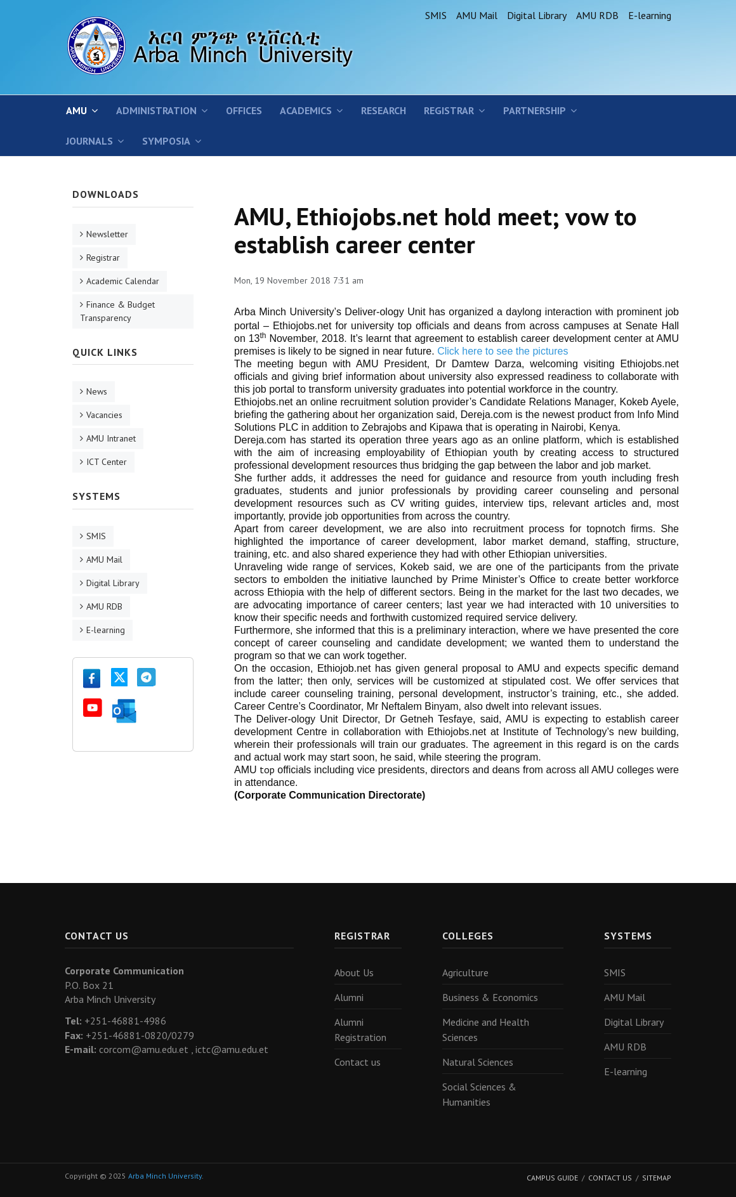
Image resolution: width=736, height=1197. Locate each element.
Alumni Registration (360, 1029)
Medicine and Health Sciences (485, 1029)
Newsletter (107, 234)
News (96, 391)
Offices (244, 110)
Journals (89, 140)
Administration (156, 110)
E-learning (649, 15)
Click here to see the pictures (502, 351)
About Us (354, 972)
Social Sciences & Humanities (479, 1094)
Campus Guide (552, 1177)
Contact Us (610, 1177)
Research (383, 110)
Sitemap (656, 1177)
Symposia (166, 140)
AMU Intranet (111, 438)
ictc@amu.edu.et (231, 1049)
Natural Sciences (477, 1062)
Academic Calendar (122, 281)
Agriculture (465, 972)
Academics (306, 110)
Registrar (449, 110)
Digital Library (537, 15)
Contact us (357, 1062)
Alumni (349, 997)
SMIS (436, 15)
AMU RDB (597, 15)
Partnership (534, 110)
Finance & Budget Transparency (117, 311)
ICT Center (106, 462)
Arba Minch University (165, 1176)
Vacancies (104, 415)
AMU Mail (476, 15)
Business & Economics (490, 997)
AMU (76, 110)
